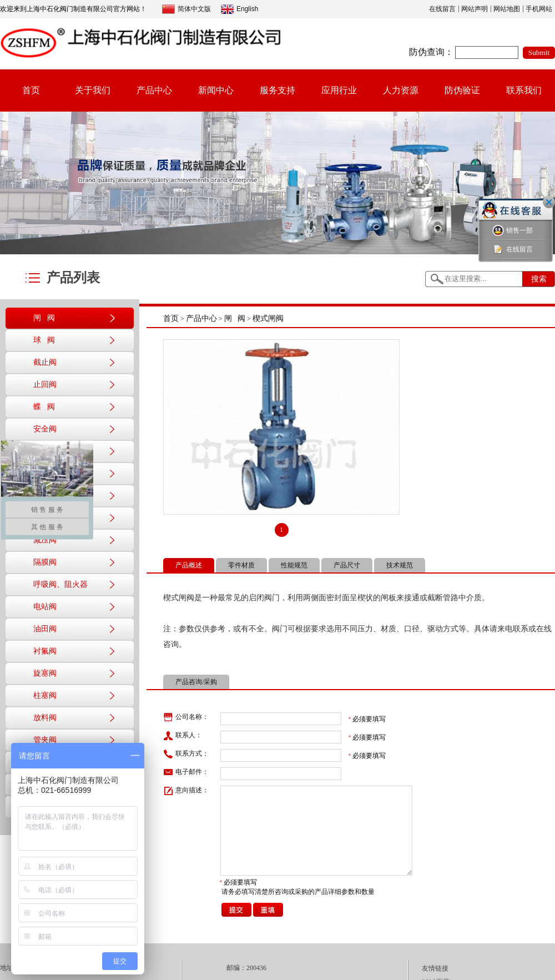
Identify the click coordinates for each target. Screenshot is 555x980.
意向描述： (186, 790)
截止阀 (45, 362)
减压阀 (45, 540)
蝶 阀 (44, 407)
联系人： (182, 735)
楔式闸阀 (268, 318)
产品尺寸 (347, 565)
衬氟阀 (45, 651)
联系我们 (524, 90)
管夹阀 (45, 740)
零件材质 (241, 565)
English (239, 9)
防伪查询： (431, 52)
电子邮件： (186, 772)
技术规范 (399, 565)
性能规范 (294, 565)
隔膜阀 (45, 562)
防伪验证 (462, 90)
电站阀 (45, 606)
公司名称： (186, 717)
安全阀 (45, 429)
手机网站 (539, 9)
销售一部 (512, 231)
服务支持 (277, 90)
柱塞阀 (45, 695)
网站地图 (506, 9)
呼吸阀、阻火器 (60, 584)
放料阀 (45, 717)
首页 (31, 90)
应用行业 (339, 90)
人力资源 (400, 90)
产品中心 (154, 90)
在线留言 (442, 9)
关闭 (549, 202)
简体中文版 (186, 9)
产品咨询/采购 (196, 682)
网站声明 (474, 9)
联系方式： (186, 754)
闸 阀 (44, 318)
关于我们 (92, 90)
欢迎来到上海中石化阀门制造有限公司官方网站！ (73, 9)
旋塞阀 (45, 673)
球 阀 (44, 340)
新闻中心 (216, 90)
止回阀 (45, 384)
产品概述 (188, 565)
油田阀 (45, 629)
